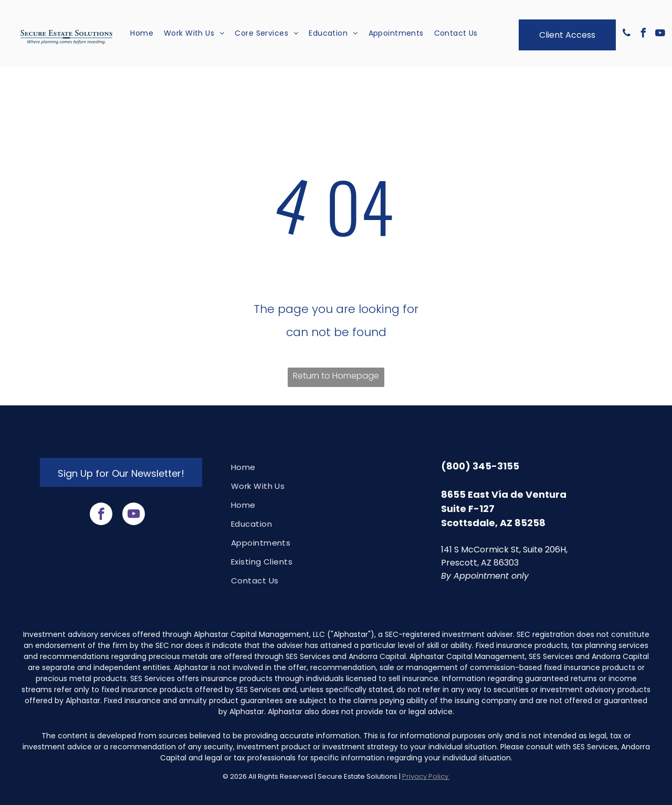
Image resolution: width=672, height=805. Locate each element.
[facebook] (643, 34)
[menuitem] (142, 34)
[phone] (627, 34)
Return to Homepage (336, 376)
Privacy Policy (426, 776)
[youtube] (660, 34)
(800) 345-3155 (480, 466)
